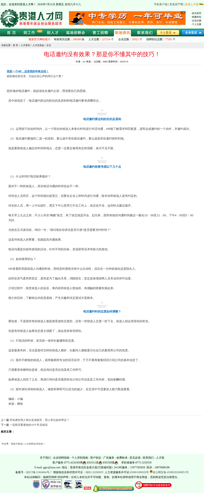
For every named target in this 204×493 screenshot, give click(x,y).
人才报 (160, 457)
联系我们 (148, 457)
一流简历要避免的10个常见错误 (29, 424)
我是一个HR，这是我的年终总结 (26, 71)
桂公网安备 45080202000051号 (169, 472)
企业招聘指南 (61, 457)
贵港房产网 (176, 4)
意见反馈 (135, 457)
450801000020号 (139, 472)
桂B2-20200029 (95, 472)
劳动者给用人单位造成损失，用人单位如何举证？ (39, 420)
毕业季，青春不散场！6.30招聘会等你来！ (23, 443)
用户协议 (95, 457)
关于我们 (45, 457)
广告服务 (108, 457)
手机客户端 (160, 4)
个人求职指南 (80, 457)
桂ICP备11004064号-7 (39, 472)
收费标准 (122, 457)
